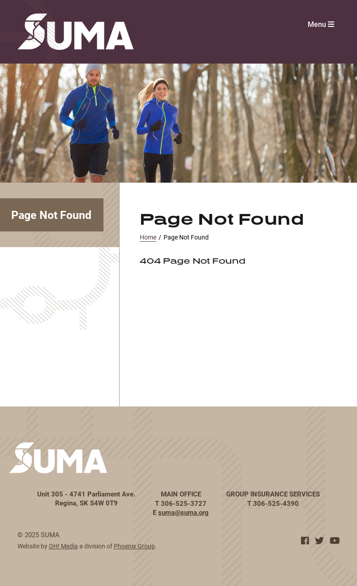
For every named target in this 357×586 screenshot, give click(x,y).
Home (148, 237)
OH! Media (63, 546)
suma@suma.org (183, 512)
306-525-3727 (183, 503)
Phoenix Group (134, 546)
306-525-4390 (276, 503)
